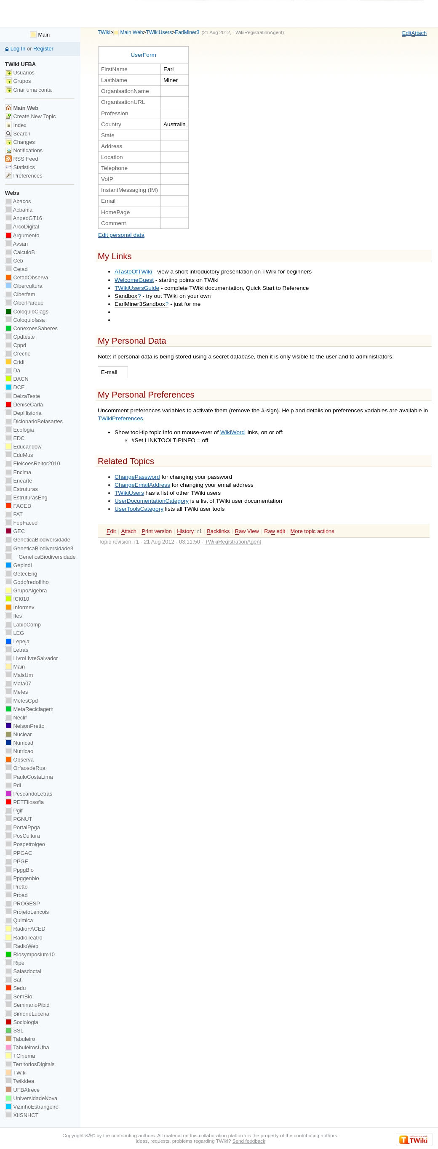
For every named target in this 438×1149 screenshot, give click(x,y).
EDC (15, 438)
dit (406, 33)
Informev (19, 607)
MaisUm (19, 675)
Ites (13, 616)
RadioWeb (21, 946)
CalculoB (20, 252)
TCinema (20, 1056)
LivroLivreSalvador (31, 658)
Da (12, 370)
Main (40, 35)
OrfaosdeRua (25, 768)
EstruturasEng (26, 497)
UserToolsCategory (139, 509)
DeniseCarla (24, 404)
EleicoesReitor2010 (32, 463)
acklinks (218, 531)
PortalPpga (22, 827)
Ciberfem (20, 294)
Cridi (14, 362)
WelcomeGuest (134, 280)
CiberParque (24, 303)
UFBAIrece (22, 1090)
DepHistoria (23, 413)
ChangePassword (137, 477)
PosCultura (22, 836)
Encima (18, 472)
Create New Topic (30, 116)
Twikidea (19, 1081)
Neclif (16, 717)
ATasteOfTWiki (133, 271)
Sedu (15, 988)
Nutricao (19, 751)
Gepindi (18, 565)
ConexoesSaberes (31, 328)
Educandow (23, 446)
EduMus (19, 455)
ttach (419, 33)
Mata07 (18, 683)
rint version (156, 531)
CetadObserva (26, 277)
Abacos (18, 201)
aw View (247, 531)
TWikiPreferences (120, 418)
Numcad (19, 743)
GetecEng (21, 574)
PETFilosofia (24, 802)
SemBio (18, 996)
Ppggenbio (22, 878)
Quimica (19, 920)
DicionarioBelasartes (34, 421)
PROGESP (22, 903)
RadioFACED (25, 929)
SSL (14, 1030)
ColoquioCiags (26, 311)
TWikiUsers (159, 32)
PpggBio (19, 870)
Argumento (22, 235)
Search (17, 133)
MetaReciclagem (29, 709)
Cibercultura (24, 286)
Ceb (14, 260)
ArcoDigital (22, 226)
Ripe (14, 963)
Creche (18, 353)
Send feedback (248, 1141)
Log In (18, 48)
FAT (14, 514)
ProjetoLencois (27, 912)
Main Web (131, 32)
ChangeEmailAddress (142, 485)
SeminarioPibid (27, 1005)
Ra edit (274, 531)
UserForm (143, 55)
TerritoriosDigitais (30, 1064)
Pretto (16, 887)
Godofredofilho (27, 582)
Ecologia (19, 430)
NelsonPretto (25, 726)
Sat (13, 980)
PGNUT (18, 819)
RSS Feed (21, 159)
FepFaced (21, 523)
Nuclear (18, 734)
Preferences (24, 175)
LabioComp (23, 624)
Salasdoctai (23, 971)
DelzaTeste (22, 396)
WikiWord (232, 432)
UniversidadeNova (31, 1098)
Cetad (16, 269)
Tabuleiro (20, 1039)
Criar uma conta (28, 90)
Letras (16, 650)
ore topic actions (312, 531)
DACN (17, 379)
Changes (20, 142)
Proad (16, 895)
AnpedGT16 (23, 218)
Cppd (15, 345)
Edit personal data (121, 235)
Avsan (16, 244)
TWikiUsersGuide (137, 288)
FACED (18, 506)
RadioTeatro (24, 937)
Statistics (20, 167)
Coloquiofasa (25, 320)
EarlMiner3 (187, 32)
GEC (15, 531)
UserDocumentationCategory (152, 501)
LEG (14, 633)
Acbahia (18, 210)
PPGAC (18, 853)
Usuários (20, 72)
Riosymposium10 (30, 954)
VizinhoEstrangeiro (32, 1107)
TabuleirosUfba (27, 1047)
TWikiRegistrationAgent (257, 32)
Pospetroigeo (25, 844)
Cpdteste (20, 337)
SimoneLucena (27, 1014)
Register (43, 48)
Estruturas (21, 489)
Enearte (18, 481)
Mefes (16, 692)
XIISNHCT (21, 1115)
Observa (19, 759)
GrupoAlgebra (26, 590)
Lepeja (17, 641)
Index (16, 125)
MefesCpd (21, 701)
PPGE (16, 861)
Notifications (24, 150)
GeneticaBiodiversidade (37, 539)
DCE (15, 387)
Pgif (14, 810)
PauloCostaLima (29, 777)
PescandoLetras (28, 794)
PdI (13, 785)
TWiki (104, 32)
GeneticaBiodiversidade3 (39, 548)
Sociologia (21, 1022)
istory (185, 531)
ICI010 (17, 599)
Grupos (18, 81)
